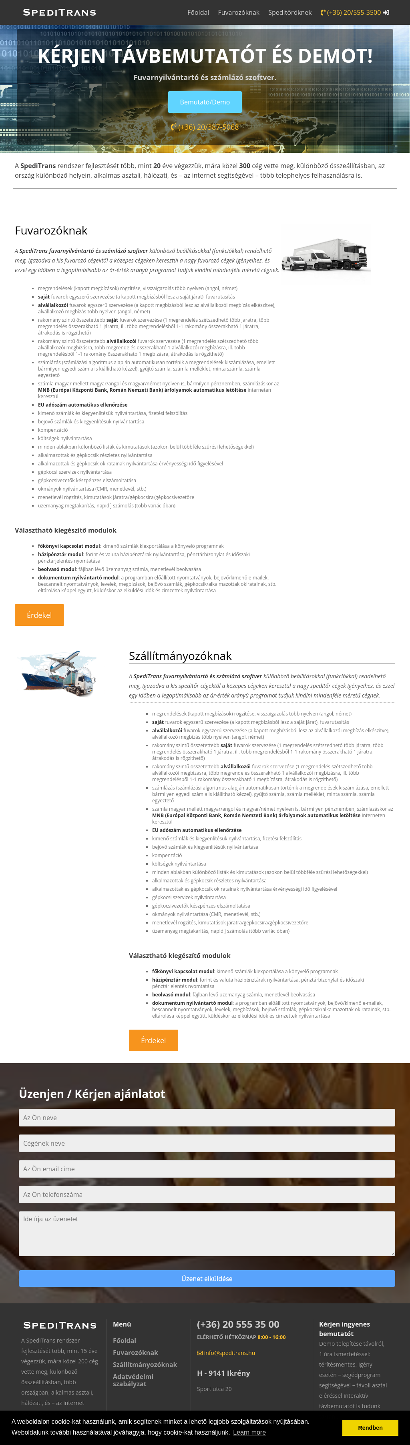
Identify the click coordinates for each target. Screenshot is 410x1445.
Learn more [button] (249, 1432)
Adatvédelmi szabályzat (133, 1380)
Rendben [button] (370, 1428)
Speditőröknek (290, 12)
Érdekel (39, 615)
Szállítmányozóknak (145, 1364)
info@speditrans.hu (226, 1353)
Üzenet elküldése (206, 1278)
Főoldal (198, 12)
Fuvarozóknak (238, 12)
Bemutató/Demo (205, 102)
